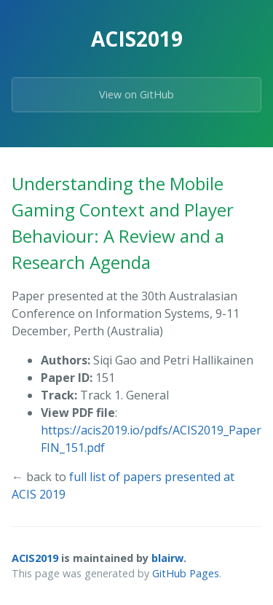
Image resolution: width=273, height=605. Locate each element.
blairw (167, 558)
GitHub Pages (185, 573)
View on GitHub (136, 94)
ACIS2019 (35, 558)
